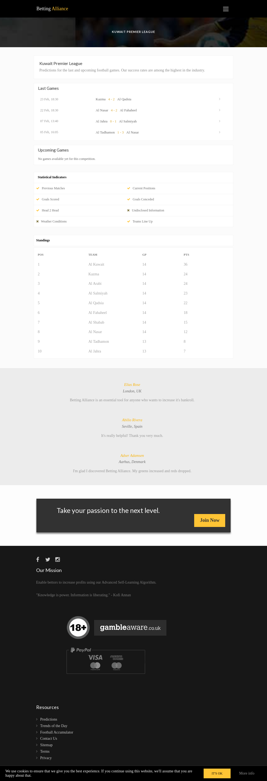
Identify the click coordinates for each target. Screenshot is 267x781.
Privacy (46, 758)
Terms (45, 751)
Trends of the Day (53, 726)
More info (246, 773)
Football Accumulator (56, 732)
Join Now (210, 520)
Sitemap (46, 745)
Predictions (48, 719)
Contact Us (48, 739)
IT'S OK (217, 773)
